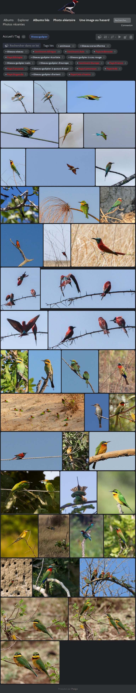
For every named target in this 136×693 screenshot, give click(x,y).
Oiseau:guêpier (39, 36)
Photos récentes (14, 24)
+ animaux (66, 45)
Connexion (127, 25)
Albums (9, 20)
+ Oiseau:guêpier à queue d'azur (51, 68)
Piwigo (74, 688)
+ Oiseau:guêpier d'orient (47, 74)
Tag (17, 36)
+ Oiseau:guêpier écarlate (47, 57)
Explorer (23, 20)
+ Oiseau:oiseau (16, 51)
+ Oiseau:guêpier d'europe (55, 63)
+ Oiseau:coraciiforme (94, 45)
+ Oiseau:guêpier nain (19, 63)
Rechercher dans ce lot (24, 45)
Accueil (8, 36)
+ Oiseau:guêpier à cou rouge (86, 57)
